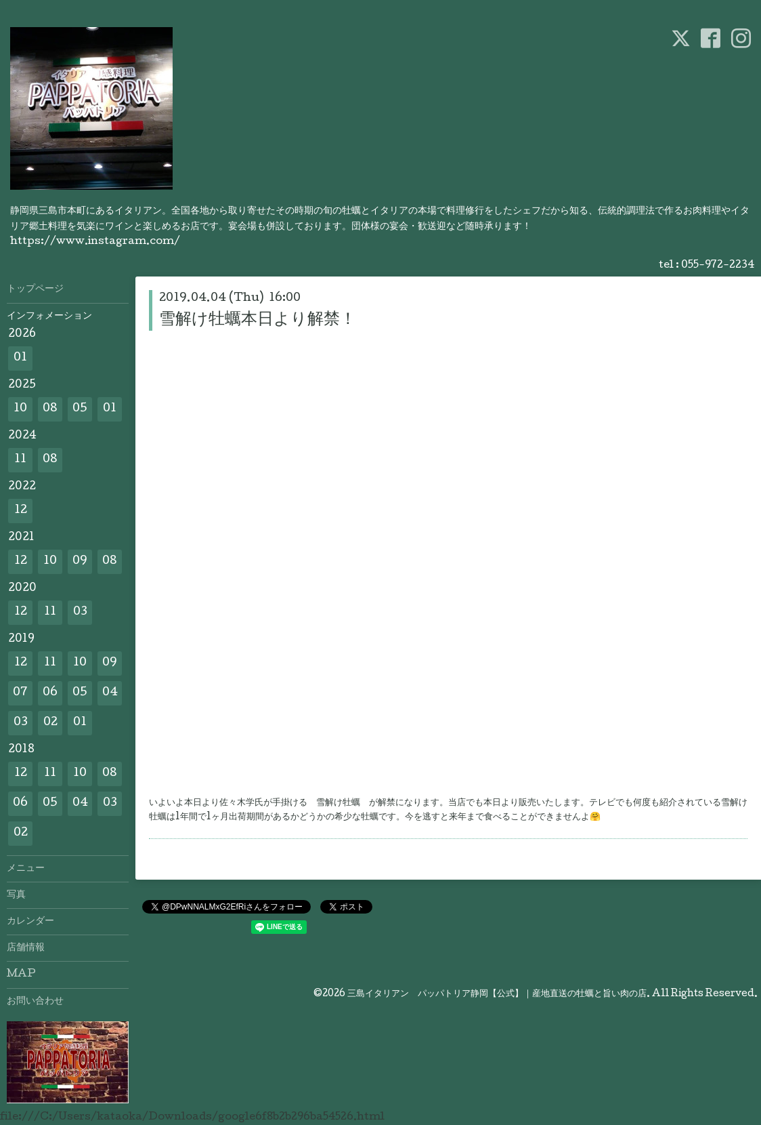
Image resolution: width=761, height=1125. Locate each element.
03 (80, 612)
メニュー (26, 868)
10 (20, 409)
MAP (21, 974)
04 (110, 693)
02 (50, 723)
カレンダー (30, 921)
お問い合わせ (35, 1001)
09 (79, 561)
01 (20, 358)
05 (79, 409)
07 (20, 693)
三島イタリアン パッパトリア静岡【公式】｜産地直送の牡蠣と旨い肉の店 (497, 994)
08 (50, 409)
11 (20, 460)
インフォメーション (49, 316)
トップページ (35, 289)
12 (20, 510)
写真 (16, 895)
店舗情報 (26, 948)
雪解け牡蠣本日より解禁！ (257, 320)
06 (50, 693)
